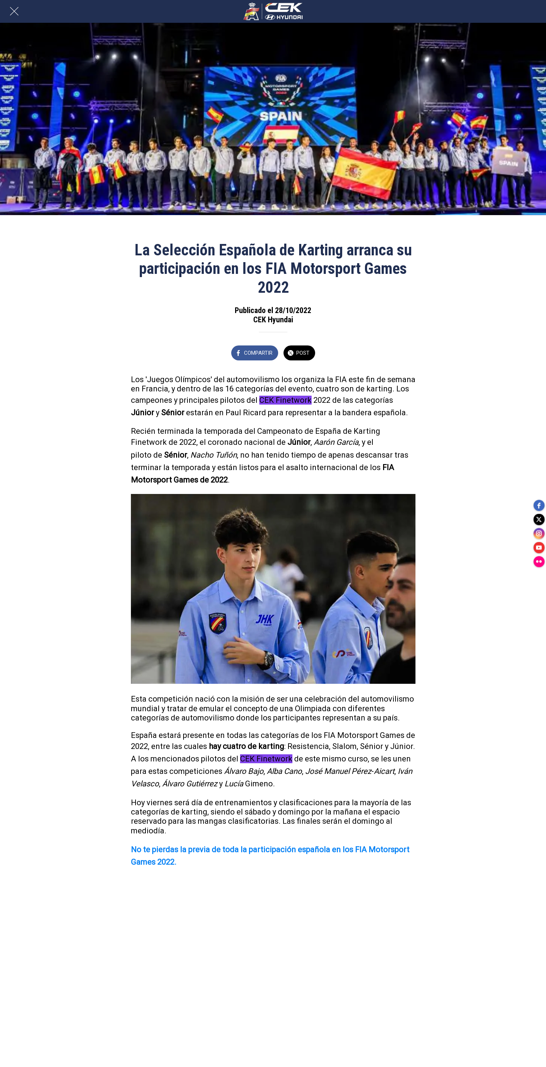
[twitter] (539, 519)
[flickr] (539, 562)
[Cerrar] (14, 11)
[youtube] (539, 547)
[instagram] (539, 533)
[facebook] (539, 505)
